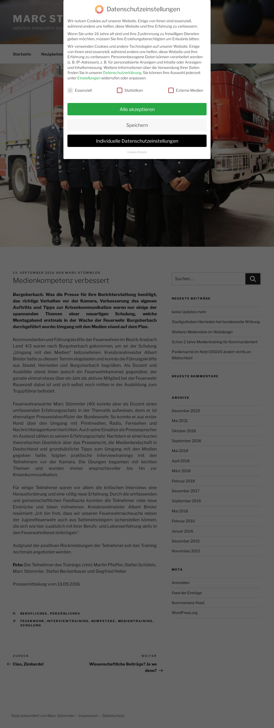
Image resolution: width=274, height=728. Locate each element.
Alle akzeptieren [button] (137, 106)
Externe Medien (185, 87)
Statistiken (130, 87)
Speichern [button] (137, 122)
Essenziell (79, 87)
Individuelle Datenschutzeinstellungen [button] (137, 137)
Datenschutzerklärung (122, 69)
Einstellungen (88, 74)
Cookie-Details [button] (137, 149)
